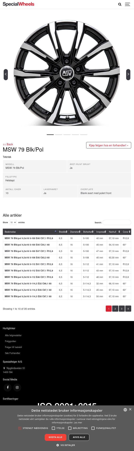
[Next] (128, 74)
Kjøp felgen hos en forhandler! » (108, 145)
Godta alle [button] (55, 437)
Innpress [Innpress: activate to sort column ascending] (100, 231)
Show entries (14, 222)
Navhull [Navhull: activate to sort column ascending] (112, 231)
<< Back (8, 144)
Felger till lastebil (13, 347)
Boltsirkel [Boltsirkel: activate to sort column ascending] (87, 231)
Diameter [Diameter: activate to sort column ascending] (74, 231)
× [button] (130, 409)
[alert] (67, 428)
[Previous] (6, 74)
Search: (113, 222)
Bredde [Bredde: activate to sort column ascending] (62, 231)
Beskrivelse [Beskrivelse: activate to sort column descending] (10, 231)
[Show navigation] (127, 4)
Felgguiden (10, 341)
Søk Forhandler (12, 353)
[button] (67, 445)
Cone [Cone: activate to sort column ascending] (125, 231)
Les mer (78, 422)
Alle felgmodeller (13, 335)
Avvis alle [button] (79, 437)
